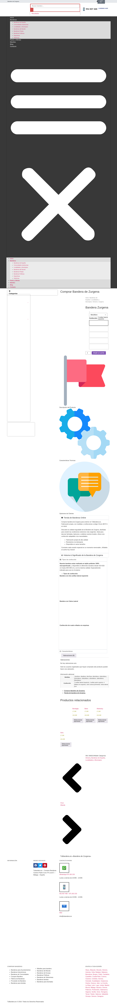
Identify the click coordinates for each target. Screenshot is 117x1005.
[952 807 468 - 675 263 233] (64, 887)
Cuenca (103, 976)
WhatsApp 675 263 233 (67, 874)
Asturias (88, 972)
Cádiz (100, 974)
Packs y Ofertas (15, 40)
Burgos (95, 974)
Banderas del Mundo (20, 29)
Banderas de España (20, 22)
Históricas (16, 37)
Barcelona (88, 974)
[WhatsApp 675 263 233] (64, 868)
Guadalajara (96, 981)
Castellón (88, 976)
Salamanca (103, 989)
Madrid (107, 985)
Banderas (13, 20)
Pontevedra (95, 989)
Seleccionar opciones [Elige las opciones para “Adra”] (66, 744)
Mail (60, 912)
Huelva (87, 983)
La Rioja (88, 985)
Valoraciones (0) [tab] (68, 655)
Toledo (92, 994)
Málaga (93, 987)
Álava (87, 970)
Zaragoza (100, 996)
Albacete (93, 970)
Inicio (12, 17)
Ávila (93, 972)
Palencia (88, 989)
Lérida (102, 985)
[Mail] (64, 906)
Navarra (98, 987)
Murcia (87, 987)
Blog (11, 44)
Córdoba (94, 979)
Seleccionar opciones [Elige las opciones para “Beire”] (90, 720)
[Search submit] (31, 10)
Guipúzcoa (104, 981)
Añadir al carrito (98, 353)
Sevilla (94, 992)
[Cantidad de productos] (88, 353)
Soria (98, 992)
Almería (95, 302)
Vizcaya (88, 996)
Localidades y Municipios (21, 26)
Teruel (87, 994)
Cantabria (106, 974)
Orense (104, 987)
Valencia (98, 994)
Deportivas (17, 35)
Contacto (13, 46)
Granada (88, 981)
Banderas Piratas (18, 31)
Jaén (98, 983)
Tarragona (104, 992)
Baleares (104, 972)
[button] (58, 152)
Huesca (93, 983)
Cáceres (88, 979)
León (93, 985)
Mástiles (13, 42)
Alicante (98, 970)
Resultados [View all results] (35, 13)
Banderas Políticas (19, 33)
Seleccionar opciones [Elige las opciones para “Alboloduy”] (102, 720)
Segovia (88, 992)
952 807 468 (91, 8)
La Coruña (104, 983)
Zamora (93, 996)
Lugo (97, 985)
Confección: (93, 318)
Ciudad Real (96, 976)
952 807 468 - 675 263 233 (68, 893)
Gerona (100, 979)
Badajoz (98, 972)
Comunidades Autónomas (21, 24)
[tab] (84, 382)
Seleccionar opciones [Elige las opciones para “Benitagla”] (78, 720)
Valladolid (105, 994)
